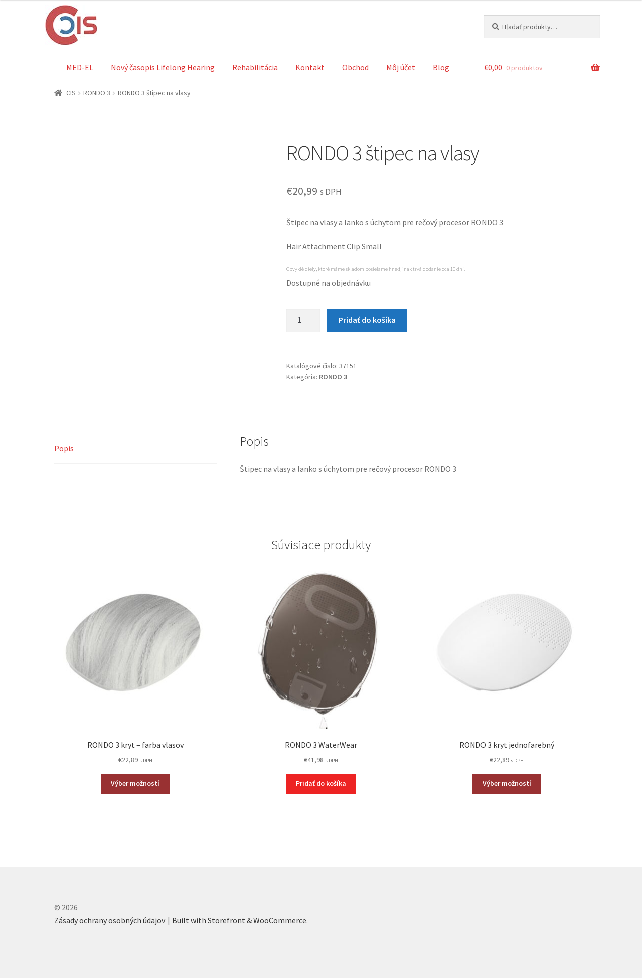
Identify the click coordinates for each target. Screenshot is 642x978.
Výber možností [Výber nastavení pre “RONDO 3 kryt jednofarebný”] (507, 783)
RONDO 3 (96, 92)
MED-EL (79, 67)
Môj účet (400, 67)
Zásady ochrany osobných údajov (109, 920)
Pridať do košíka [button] (321, 783)
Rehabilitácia (255, 67)
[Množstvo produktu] (303, 320)
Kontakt (310, 67)
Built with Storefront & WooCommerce (239, 920)
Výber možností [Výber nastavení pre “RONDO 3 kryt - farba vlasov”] (135, 783)
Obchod (355, 67)
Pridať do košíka (367, 320)
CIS (71, 92)
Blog (441, 67)
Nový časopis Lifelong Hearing (163, 67)
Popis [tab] (64, 448)
